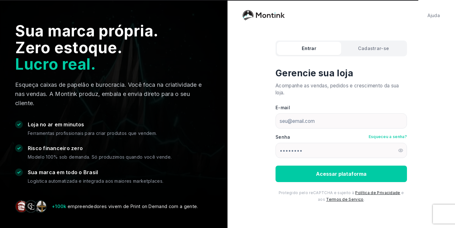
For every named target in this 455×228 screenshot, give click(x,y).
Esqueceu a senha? (388, 136)
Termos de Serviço (344, 199)
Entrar (309, 48)
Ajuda (434, 15)
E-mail (283, 107)
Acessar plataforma (341, 174)
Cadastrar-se (373, 48)
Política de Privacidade (377, 192)
